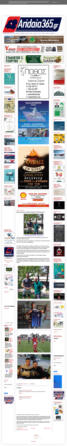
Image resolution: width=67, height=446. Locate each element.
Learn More (54, 2)
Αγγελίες (47, 33)
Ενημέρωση (22, 33)
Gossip (39, 33)
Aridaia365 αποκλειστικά (7, 33)
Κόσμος (31, 33)
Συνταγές (43, 33)
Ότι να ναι (35, 33)
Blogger (34, 441)
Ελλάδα (27, 33)
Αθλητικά (17, 33)
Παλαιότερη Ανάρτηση (47, 428)
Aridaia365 (7, 262)
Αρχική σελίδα (33, 428)
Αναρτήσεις (56, 331)
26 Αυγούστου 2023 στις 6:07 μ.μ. (27, 390)
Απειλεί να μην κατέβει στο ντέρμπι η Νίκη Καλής (11, 370)
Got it (58, 2)
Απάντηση (20, 393)
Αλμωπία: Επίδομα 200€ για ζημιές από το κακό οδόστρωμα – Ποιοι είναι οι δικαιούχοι (9, 361)
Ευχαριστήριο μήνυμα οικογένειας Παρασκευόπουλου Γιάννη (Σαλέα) (11, 351)
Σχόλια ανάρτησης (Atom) (24, 429)
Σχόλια (36, 438)
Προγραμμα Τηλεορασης (7, 306)
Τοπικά (14, 33)
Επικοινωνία (52, 33)
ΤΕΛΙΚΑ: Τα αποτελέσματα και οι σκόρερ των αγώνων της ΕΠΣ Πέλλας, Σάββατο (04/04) (9, 330)
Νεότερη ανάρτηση (19, 428)
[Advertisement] (33, 9)
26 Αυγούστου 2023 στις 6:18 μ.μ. (27, 396)
